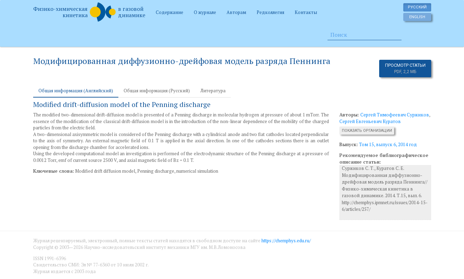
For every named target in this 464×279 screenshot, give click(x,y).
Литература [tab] (213, 90)
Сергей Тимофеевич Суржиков (394, 115)
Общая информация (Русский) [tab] (157, 90)
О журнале (205, 12)
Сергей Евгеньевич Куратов (370, 121)
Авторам (236, 12)
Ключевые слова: (53, 171)
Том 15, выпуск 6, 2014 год (388, 144)
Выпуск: (348, 144)
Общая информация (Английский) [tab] (75, 90)
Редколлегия (270, 12)
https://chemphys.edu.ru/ (286, 240)
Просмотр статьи (405, 68)
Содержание (169, 12)
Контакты (306, 12)
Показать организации (367, 130)
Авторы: (349, 115)
